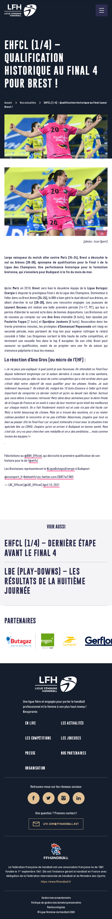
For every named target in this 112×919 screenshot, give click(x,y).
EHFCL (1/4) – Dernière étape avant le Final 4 (50, 548)
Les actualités (72, 723)
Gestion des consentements (56, 898)
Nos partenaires (73, 753)
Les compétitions (38, 738)
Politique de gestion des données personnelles (56, 902)
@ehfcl (33, 461)
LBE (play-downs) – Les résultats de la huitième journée (44, 581)
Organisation (35, 768)
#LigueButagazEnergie (61, 469)
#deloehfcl (30, 477)
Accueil (8, 103)
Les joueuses (71, 738)
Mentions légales (56, 907)
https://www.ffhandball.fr (56, 882)
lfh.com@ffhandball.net (56, 824)
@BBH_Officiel (33, 456)
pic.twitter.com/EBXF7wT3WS (55, 477)
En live (30, 723)
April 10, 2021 (51, 485)
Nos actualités (28, 103)
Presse (30, 753)
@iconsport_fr (13, 477)
